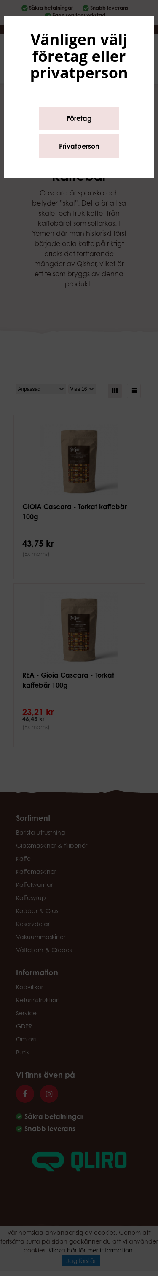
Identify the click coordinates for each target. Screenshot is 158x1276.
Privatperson (79, 146)
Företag (79, 118)
